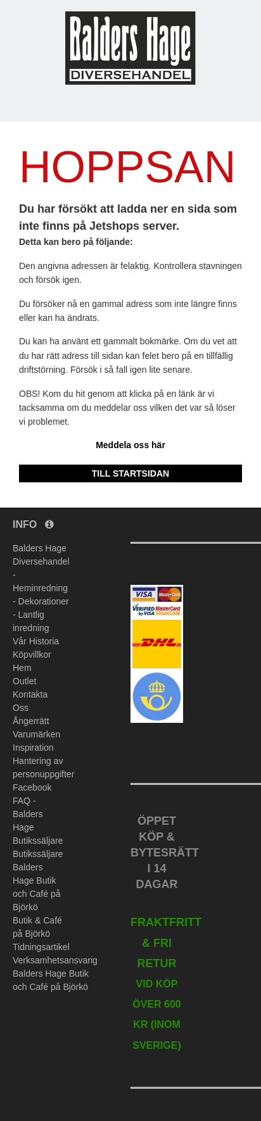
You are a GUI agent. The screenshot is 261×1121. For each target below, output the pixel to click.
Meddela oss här (130, 445)
